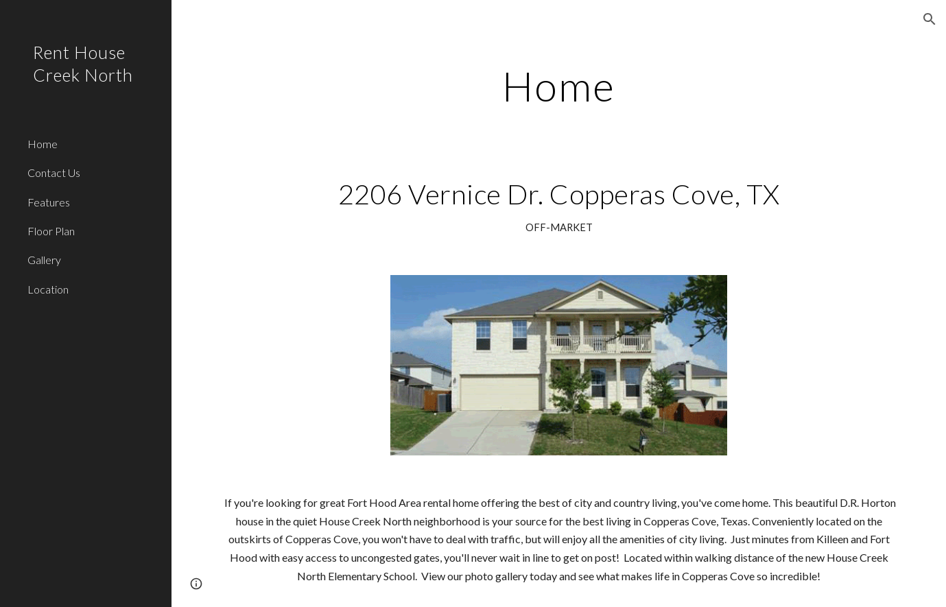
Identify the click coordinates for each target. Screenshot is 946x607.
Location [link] (48, 289)
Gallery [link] (44, 259)
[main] (558, 86)
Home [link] (42, 143)
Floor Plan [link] (51, 230)
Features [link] (48, 202)
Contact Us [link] (53, 172)
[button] (929, 19)
